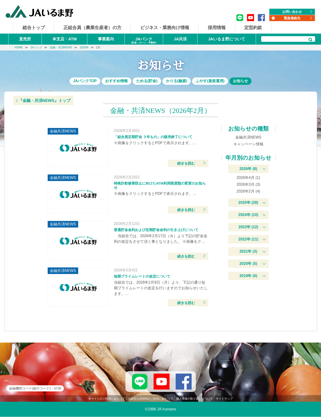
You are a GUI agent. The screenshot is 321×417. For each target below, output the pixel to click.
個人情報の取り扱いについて (194, 399)
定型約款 (253, 27)
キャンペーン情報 (248, 144)
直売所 (25, 39)
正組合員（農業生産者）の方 (92, 27)
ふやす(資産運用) (210, 81)
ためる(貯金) (147, 81)
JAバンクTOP (85, 81)
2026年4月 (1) (248, 178)
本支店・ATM (64, 39)
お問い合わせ (292, 12)
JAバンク (144, 41)
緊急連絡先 (292, 18)
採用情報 (217, 27)
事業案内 (106, 39)
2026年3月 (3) (248, 184)
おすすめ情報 (116, 81)
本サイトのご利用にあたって (106, 399)
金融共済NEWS (248, 137)
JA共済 (180, 39)
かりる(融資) (176, 81)
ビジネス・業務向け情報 (164, 27)
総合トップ (34, 27)
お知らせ (240, 81)
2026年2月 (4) (248, 191)
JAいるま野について (226, 39)
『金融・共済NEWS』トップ (44, 100)
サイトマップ (224, 399)
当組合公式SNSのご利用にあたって (150, 399)
